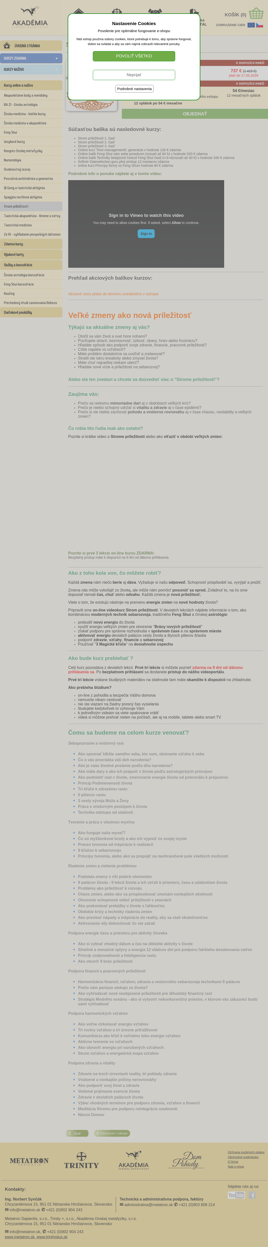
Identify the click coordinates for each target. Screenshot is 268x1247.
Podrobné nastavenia (134, 89)
